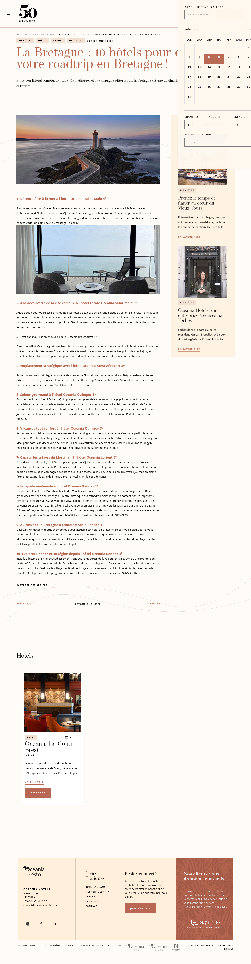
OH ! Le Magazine (43, 34)
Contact (91, 906)
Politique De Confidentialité (95, 946)
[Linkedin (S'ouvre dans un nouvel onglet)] (54, 924)
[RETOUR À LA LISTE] (88, 618)
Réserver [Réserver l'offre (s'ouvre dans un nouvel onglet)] (38, 792)
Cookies (121, 946)
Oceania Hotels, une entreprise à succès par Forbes (201, 329)
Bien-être (187, 204)
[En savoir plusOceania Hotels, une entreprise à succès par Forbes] (189, 363)
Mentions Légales (26, 946)
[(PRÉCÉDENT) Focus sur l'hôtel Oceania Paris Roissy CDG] (24, 618)
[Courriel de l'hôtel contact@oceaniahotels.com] (40, 905)
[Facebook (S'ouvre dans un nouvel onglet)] (41, 924)
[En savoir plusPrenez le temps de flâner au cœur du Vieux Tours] (189, 251)
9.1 (72, 737)
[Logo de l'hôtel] (33, 876)
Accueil (22, 34)
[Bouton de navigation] (9, 14)
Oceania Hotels (36, 889)
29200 (27, 897)
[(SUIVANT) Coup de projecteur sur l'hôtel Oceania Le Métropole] (154, 618)
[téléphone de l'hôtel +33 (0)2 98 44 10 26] (35, 901)
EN (208, 13)
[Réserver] (230, 14)
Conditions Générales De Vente (58, 946)
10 (78, 737)
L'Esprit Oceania (97, 891)
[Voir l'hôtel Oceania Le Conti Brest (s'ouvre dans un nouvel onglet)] (34, 782)
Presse (90, 896)
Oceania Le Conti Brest (48, 747)
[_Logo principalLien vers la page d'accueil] (25, 13)
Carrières (92, 901)
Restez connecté (141, 873)
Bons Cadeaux (95, 886)
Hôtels (24, 656)
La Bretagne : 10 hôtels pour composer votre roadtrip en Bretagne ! (108, 34)
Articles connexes (201, 138)
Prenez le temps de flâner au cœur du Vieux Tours (197, 217)
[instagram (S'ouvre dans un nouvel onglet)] (28, 924)
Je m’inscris (140, 908)
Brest (31, 737)
